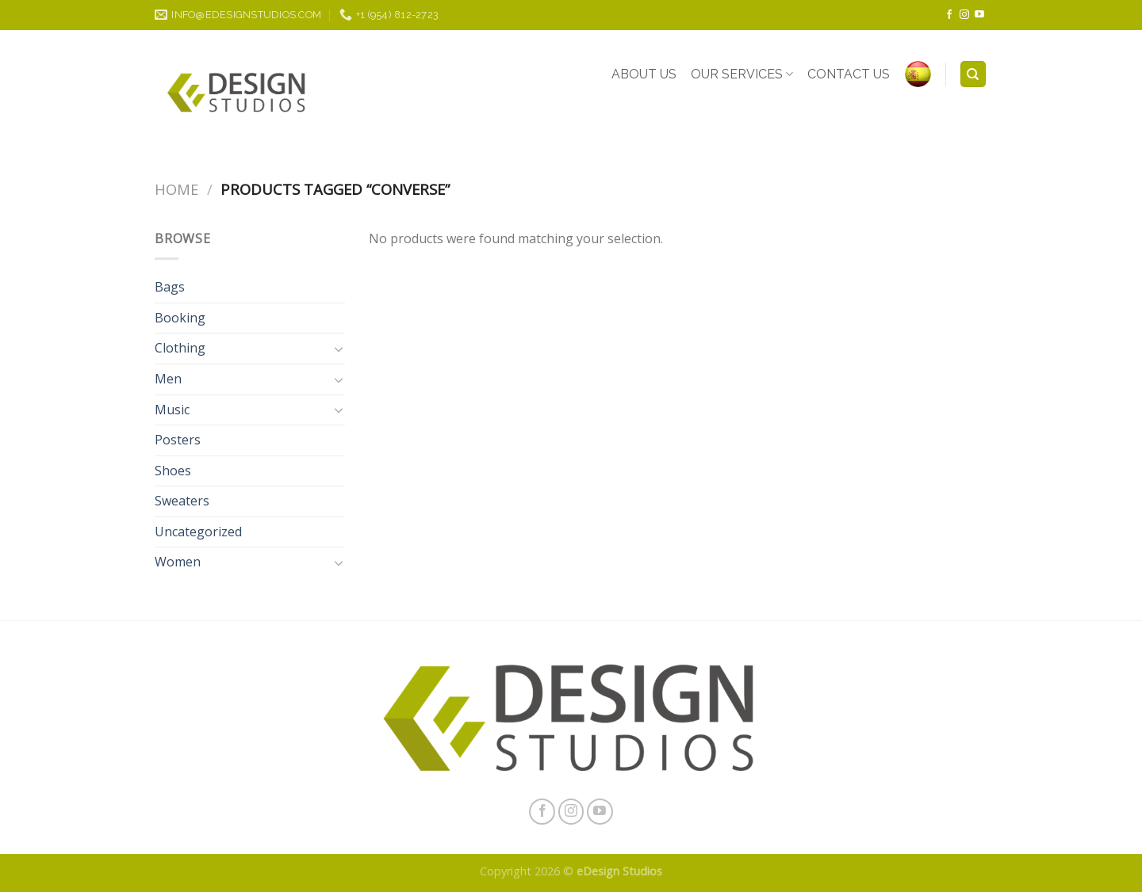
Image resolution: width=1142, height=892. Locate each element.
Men (168, 378)
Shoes (173, 470)
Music (172, 409)
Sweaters (182, 500)
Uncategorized (198, 531)
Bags (170, 286)
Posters (178, 439)
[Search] (973, 74)
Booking (180, 317)
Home (176, 189)
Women (178, 561)
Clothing (180, 347)
